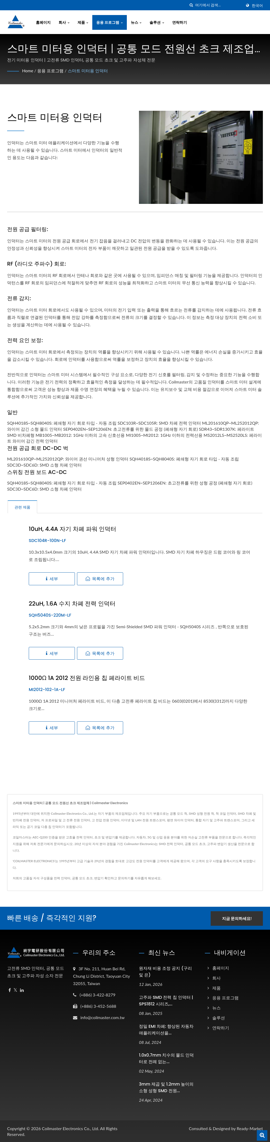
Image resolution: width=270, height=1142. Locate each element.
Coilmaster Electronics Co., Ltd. (70, 1127)
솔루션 (157, 22)
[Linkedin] (22, 990)
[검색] (191, 5)
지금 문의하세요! (237, 917)
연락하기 (179, 22)
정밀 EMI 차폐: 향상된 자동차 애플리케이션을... (166, 1029)
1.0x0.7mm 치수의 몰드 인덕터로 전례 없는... (166, 1058)
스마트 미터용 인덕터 (88, 70)
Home (27, 70)
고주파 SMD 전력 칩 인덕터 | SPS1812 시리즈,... (166, 1000)
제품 (83, 22)
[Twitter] (15, 990)
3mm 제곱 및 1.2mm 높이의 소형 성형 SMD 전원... (166, 1087)
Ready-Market (250, 1127)
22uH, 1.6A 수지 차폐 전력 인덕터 (72, 604)
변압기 (99, 878)
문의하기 (124, 878)
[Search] (218, 5)
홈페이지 (43, 22)
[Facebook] (9, 990)
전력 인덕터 (62, 878)
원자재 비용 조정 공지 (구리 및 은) (165, 971)
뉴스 (136, 22)
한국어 (257, 5)
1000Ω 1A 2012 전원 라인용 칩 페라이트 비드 (87, 678)
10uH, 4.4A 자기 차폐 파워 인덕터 (72, 529)
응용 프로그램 (109, 22)
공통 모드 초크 (82, 878)
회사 (64, 22)
